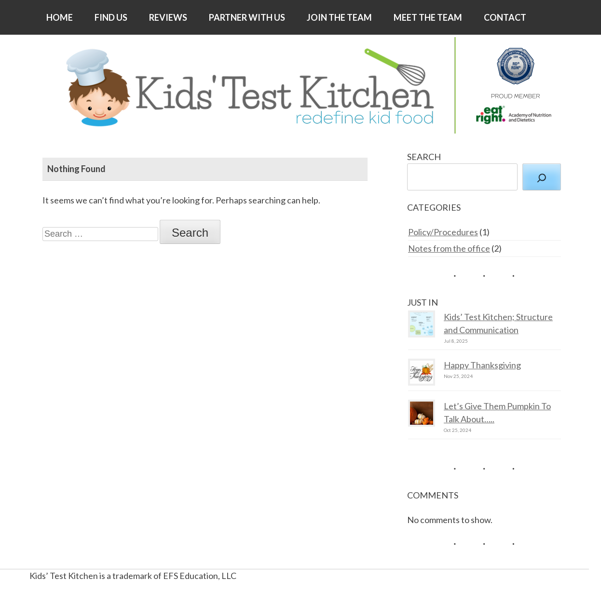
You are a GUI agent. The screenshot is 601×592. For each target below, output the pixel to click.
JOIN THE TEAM (339, 17)
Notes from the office (449, 248)
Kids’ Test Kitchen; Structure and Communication (498, 323)
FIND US (111, 17)
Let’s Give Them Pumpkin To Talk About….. (497, 412)
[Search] (541, 176)
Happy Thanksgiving (482, 365)
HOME (59, 17)
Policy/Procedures (443, 232)
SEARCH (424, 156)
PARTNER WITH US (247, 17)
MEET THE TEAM (428, 17)
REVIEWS (168, 17)
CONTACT (505, 17)
